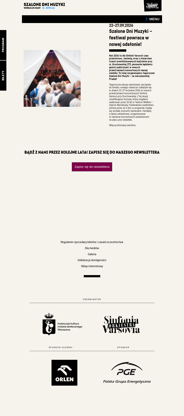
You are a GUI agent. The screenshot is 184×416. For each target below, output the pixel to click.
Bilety (3, 75)
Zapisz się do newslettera (92, 166)
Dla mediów (92, 248)
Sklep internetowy (92, 266)
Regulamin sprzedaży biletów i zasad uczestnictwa (92, 242)
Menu (152, 19)
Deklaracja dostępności (92, 260)
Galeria (92, 254)
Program (3, 45)
